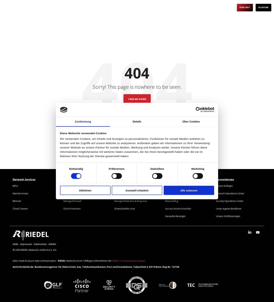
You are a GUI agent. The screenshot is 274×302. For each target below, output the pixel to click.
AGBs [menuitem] (15, 244)
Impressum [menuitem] (26, 244)
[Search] (231, 7)
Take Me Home (137, 99)
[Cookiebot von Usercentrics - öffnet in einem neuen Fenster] (198, 109)
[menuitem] (15, 185)
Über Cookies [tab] (191, 121)
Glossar (263, 7)
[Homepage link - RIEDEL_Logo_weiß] (31, 238)
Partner (153, 7)
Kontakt (245, 7)
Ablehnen (85, 190)
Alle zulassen (188, 190)
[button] (250, 232)
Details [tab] (136, 121)
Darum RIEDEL (48, 7)
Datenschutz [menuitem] (40, 244)
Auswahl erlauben (137, 190)
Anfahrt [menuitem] (52, 244)
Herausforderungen (102, 7)
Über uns (172, 7)
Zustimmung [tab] (83, 121)
